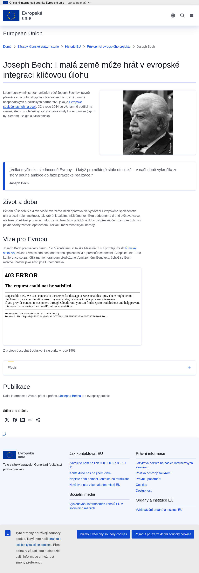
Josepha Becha (70, 395)
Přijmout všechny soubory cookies (103, 534)
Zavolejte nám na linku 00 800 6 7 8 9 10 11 (97, 465)
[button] (7, 420)
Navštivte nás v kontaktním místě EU (94, 484)
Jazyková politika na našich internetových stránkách (164, 465)
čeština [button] (173, 15)
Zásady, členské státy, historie (38, 46)
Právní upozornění (148, 479)
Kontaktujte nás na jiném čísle (90, 473)
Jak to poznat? (79, 2)
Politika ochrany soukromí (153, 473)
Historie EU (73, 46)
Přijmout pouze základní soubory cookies (163, 534)
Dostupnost (144, 490)
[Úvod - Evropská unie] (22, 15)
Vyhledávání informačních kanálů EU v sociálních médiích (96, 506)
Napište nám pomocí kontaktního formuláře (99, 479)
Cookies (141, 484)
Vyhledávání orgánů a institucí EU (159, 509)
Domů (7, 46)
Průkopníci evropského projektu (109, 46)
